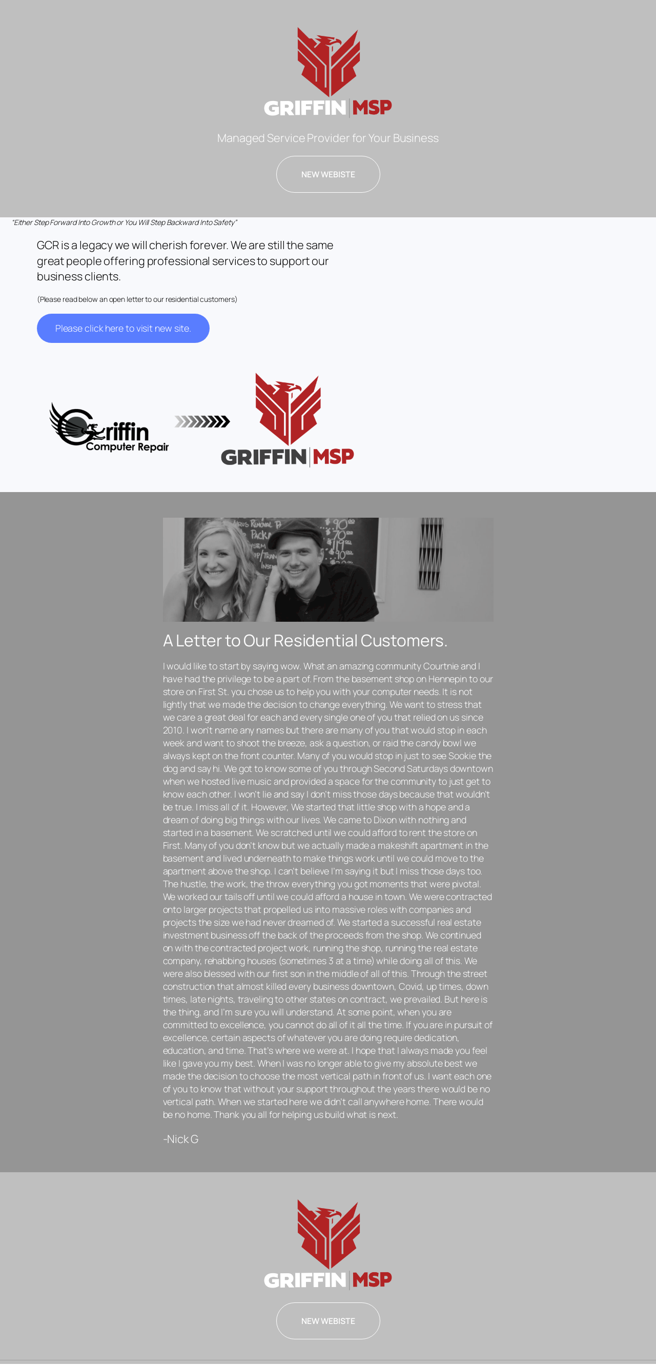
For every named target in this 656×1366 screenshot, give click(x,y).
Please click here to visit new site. (123, 328)
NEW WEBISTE (328, 174)
